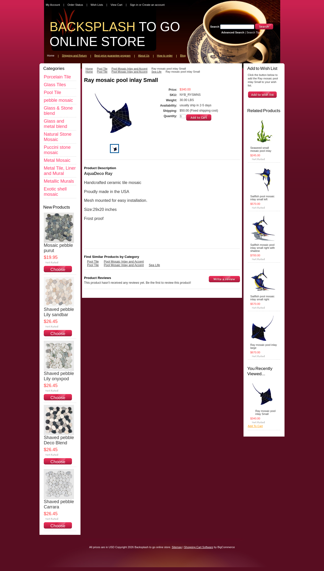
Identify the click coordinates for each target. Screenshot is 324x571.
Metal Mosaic (57, 160)
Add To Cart (255, 425)
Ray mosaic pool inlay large (263, 346)
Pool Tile (52, 92)
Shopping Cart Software (198, 547)
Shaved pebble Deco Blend (59, 440)
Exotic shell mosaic (55, 191)
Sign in (134, 4)
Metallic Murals (59, 181)
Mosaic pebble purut (58, 248)
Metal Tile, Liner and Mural (60, 171)
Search (214, 26)
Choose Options (58, 272)
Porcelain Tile (57, 76)
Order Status (75, 4)
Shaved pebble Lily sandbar (59, 312)
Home (89, 68)
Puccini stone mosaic (57, 150)
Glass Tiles (55, 84)
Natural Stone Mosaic (57, 137)
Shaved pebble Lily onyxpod (59, 376)
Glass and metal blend (55, 124)
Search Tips (254, 32)
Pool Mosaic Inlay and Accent (129, 68)
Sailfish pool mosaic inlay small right (262, 298)
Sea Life (156, 71)
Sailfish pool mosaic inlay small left (262, 198)
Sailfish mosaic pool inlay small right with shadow (262, 247)
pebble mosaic (58, 100)
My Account (53, 4)
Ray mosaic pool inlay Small (265, 412)
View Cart (116, 4)
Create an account (153, 4)
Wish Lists (97, 4)
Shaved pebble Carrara (59, 504)
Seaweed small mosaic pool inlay (260, 149)
